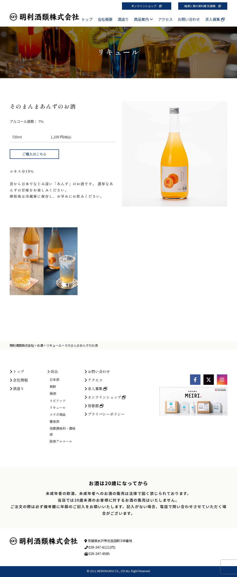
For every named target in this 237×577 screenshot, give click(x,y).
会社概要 (105, 19)
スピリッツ (58, 433)
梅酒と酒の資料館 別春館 (202, 6)
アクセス (165, 19)
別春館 (93, 438)
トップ (87, 19)
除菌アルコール (61, 474)
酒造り (123, 19)
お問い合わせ (189, 19)
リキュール (58, 440)
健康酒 (54, 454)
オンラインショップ (146, 6)
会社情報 (19, 413)
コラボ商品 (58, 447)
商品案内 (143, 19)
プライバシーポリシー (104, 447)
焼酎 (53, 419)
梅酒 (53, 426)
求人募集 (215, 19)
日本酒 (54, 412)
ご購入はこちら (34, 153)
